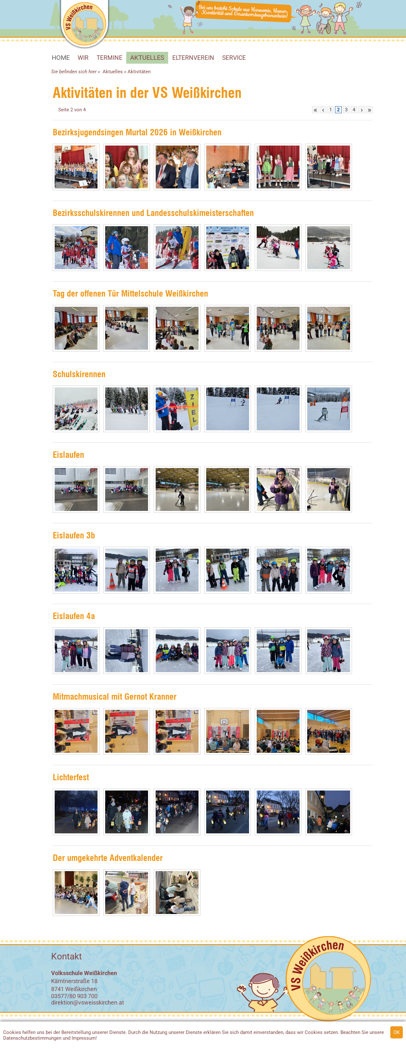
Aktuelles (147, 57)
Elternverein (193, 57)
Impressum (84, 1038)
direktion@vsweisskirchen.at (87, 1002)
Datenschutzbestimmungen (32, 1038)
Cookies (12, 1032)
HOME (61, 57)
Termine (109, 57)
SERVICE (234, 57)
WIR (83, 57)
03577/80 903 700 (74, 996)
